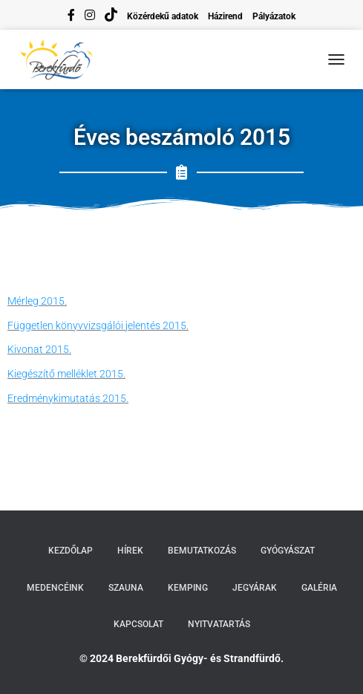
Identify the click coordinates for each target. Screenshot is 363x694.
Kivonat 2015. (39, 349)
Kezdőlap (70, 550)
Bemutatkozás (202, 550)
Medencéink (55, 588)
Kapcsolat (138, 624)
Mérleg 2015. (37, 301)
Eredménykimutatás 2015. (67, 398)
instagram (90, 17)
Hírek (130, 550)
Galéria (319, 588)
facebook (71, 17)
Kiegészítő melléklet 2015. (66, 374)
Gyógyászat (288, 550)
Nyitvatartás (219, 624)
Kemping (188, 588)
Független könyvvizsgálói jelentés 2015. (98, 325)
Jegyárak (254, 588)
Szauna (125, 588)
